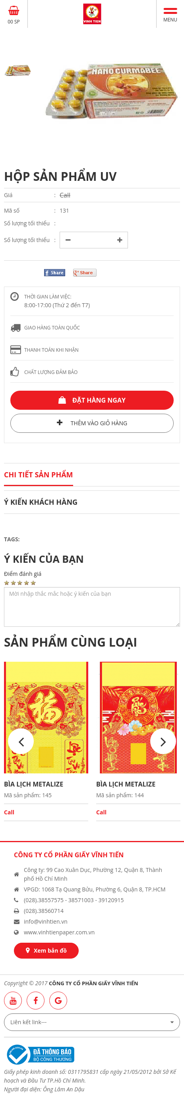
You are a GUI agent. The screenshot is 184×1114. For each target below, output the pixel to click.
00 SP (14, 21)
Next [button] (163, 741)
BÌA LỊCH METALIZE (33, 784)
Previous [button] (21, 741)
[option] (112, 91)
